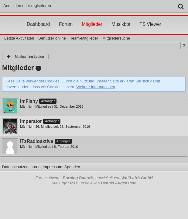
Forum (65, 18)
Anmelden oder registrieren (27, 5)
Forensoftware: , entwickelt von (94, 178)
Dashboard (38, 18)
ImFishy (29, 101)
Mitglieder (92, 18)
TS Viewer (150, 18)
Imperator (31, 121)
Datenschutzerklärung (21, 167)
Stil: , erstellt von (94, 183)
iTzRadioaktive (36, 141)
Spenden (72, 167)
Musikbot (121, 18)
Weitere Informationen (95, 87)
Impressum (52, 167)
